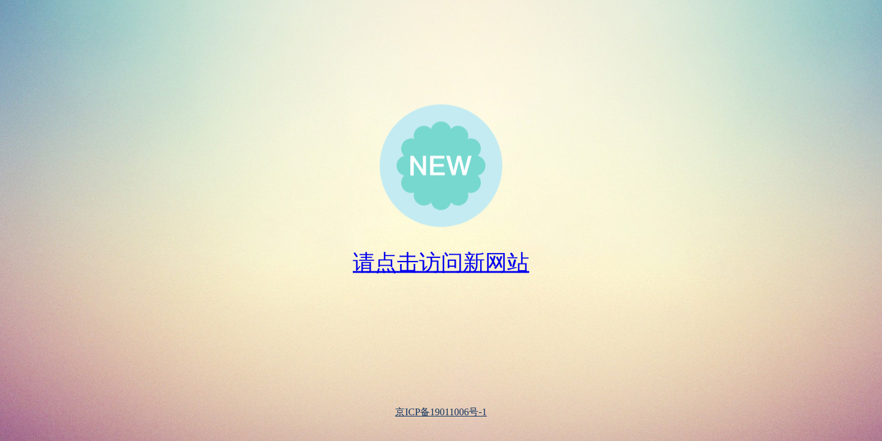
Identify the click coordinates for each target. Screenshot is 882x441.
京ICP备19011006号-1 (441, 412)
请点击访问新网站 (441, 263)
